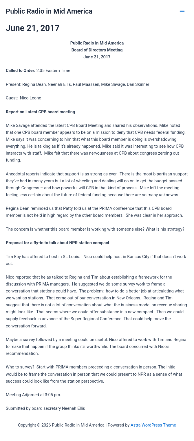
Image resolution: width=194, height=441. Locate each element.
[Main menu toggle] (182, 11)
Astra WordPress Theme (153, 425)
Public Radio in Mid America (49, 11)
